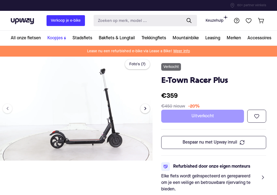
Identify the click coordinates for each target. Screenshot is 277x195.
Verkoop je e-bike (66, 20)
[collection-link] (27, 38)
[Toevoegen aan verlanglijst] (256, 116)
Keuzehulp (217, 18)
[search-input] (136, 21)
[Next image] (145, 108)
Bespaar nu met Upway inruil (214, 142)
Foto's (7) (137, 64)
